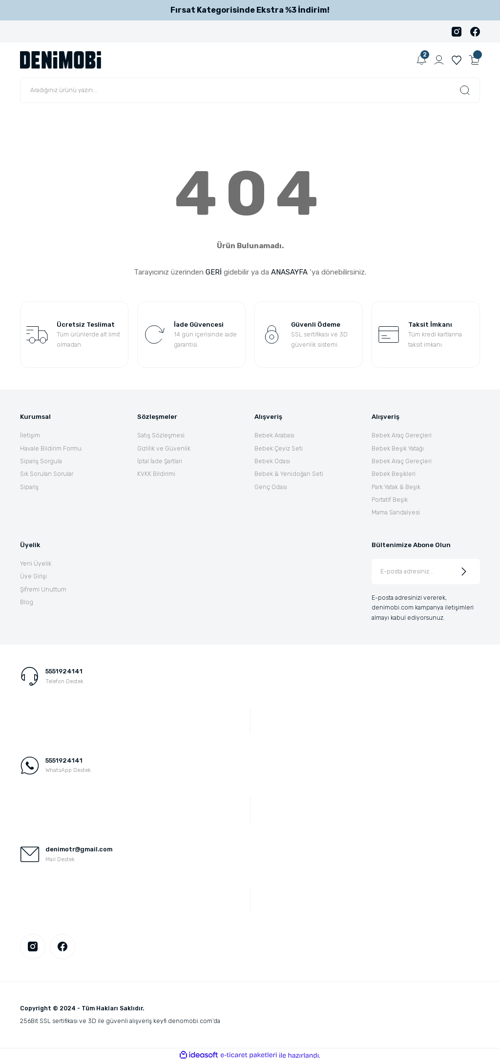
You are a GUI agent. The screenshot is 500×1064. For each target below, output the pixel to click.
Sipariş (29, 487)
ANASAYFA (289, 272)
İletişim (30, 435)
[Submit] (464, 571)
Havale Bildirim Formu (51, 448)
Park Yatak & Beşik (396, 487)
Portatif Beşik (390, 499)
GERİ (214, 272)
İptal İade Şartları (159, 461)
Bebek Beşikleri (394, 473)
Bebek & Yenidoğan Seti (288, 473)
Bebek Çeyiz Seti (278, 448)
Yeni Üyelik (35, 563)
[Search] (250, 90)
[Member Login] (439, 60)
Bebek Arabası (274, 435)
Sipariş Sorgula (41, 461)
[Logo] (60, 59)
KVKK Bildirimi (156, 473)
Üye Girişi (33, 576)
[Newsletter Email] (426, 571)
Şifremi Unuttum (43, 589)
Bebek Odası (272, 461)
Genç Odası (270, 487)
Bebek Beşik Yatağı (398, 448)
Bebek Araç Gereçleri (402, 435)
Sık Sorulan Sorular (46, 473)
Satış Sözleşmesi (161, 435)
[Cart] (474, 60)
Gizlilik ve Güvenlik (163, 448)
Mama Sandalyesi (396, 512)
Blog (26, 602)
